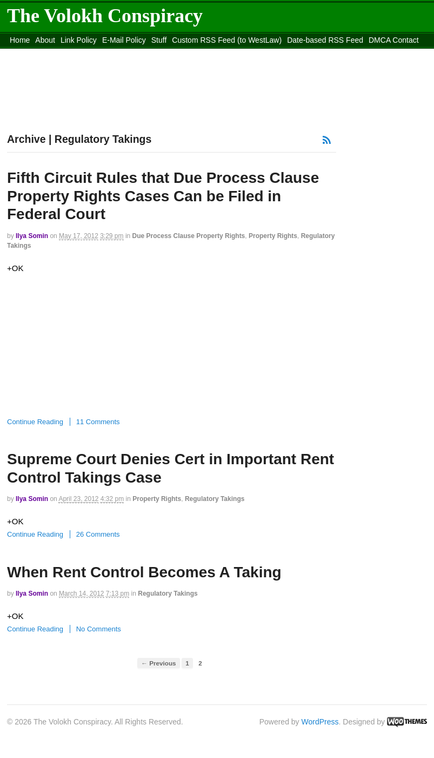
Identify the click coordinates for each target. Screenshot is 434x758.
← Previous (158, 663)
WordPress (320, 721)
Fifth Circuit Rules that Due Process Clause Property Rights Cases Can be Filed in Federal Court (163, 195)
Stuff (159, 40)
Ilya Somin (32, 236)
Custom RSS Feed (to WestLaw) (227, 40)
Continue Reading (35, 422)
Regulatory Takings (214, 499)
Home (20, 40)
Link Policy (79, 40)
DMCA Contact (394, 40)
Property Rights (273, 236)
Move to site (222, 53)
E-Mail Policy (124, 40)
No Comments (98, 629)
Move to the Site (125, 53)
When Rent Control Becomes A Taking (144, 572)
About (45, 40)
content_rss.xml (36, 53)
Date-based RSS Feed (325, 40)
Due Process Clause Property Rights (188, 236)
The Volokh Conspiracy (105, 16)
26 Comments (98, 534)
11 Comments (98, 422)
